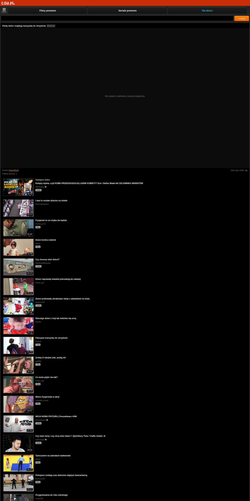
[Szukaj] (117, 18)
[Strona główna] (8, 3)
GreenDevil (14, 170)
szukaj (241, 18)
